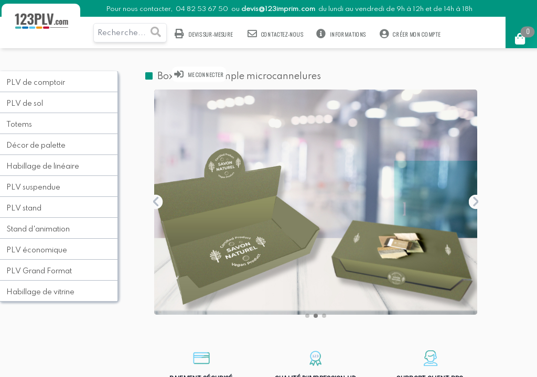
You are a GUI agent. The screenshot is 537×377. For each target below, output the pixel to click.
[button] (307, 316)
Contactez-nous (275, 34)
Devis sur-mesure (204, 34)
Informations (341, 34)
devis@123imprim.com (278, 9)
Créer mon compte (410, 34)
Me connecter (199, 74)
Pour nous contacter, (140, 9)
